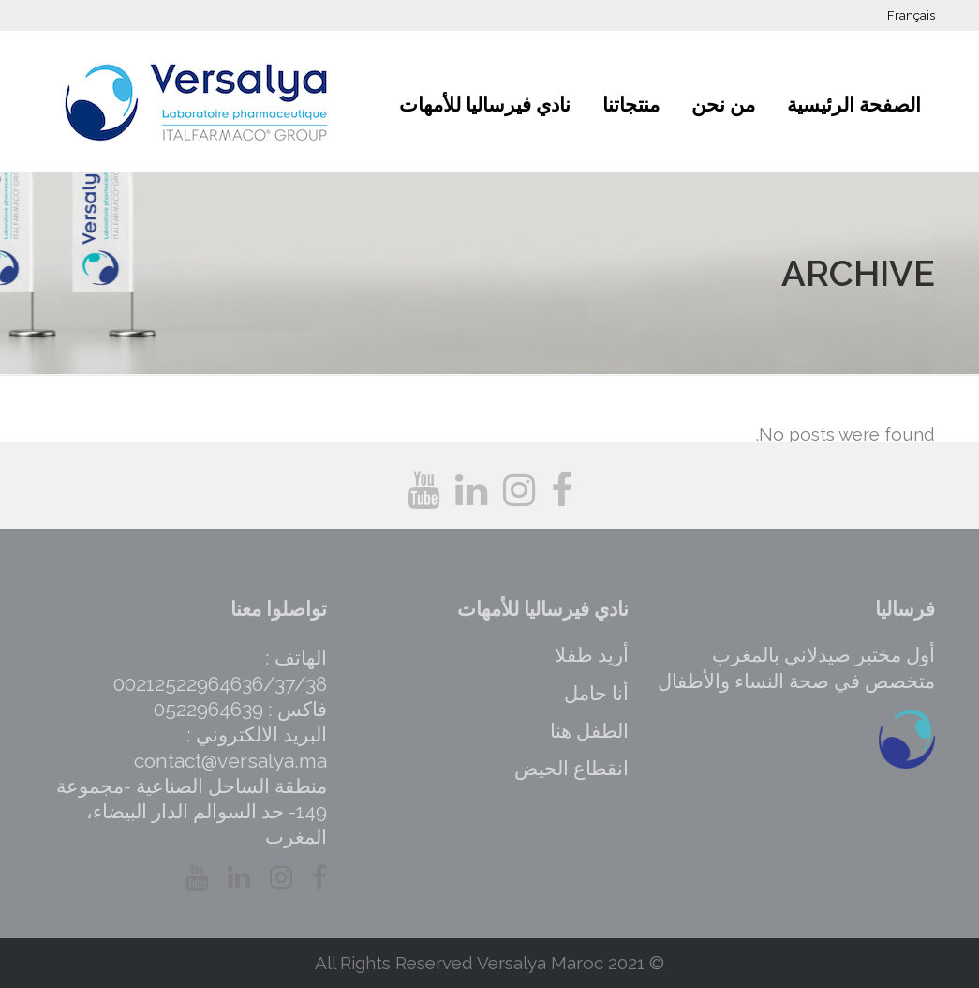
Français (911, 15)
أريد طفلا (592, 654)
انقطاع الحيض (571, 768)
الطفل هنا (589, 730)
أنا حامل (596, 693)
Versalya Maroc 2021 (561, 962)
